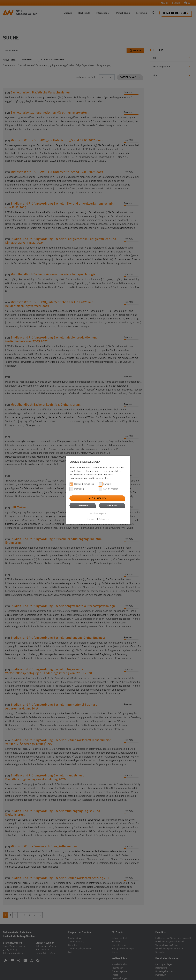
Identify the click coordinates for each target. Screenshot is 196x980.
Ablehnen (82, 505)
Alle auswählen (97, 498)
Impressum (91, 519)
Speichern (112, 505)
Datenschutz (104, 519)
